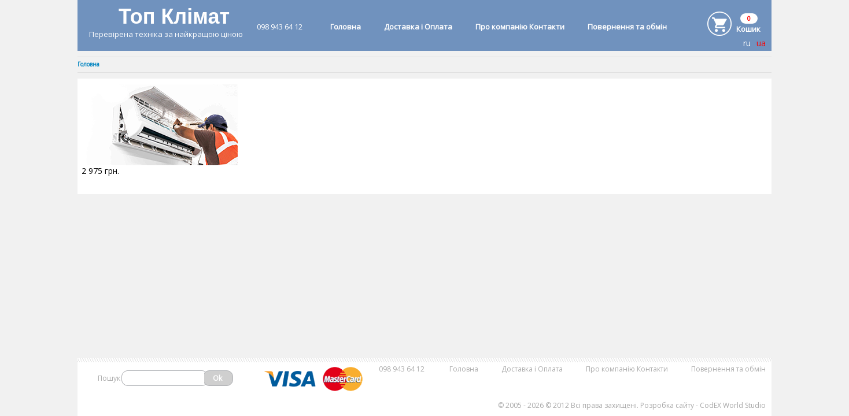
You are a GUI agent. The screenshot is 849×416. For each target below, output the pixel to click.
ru (747, 43)
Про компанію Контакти (519, 26)
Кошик (748, 29)
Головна (345, 26)
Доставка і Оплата (418, 26)
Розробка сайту (667, 405)
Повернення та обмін (627, 26)
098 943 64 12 (279, 26)
